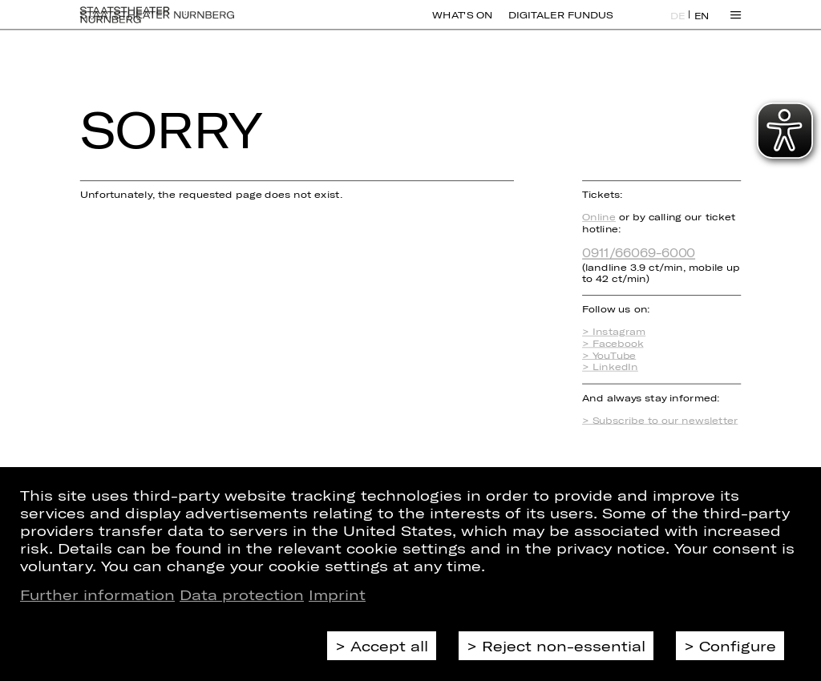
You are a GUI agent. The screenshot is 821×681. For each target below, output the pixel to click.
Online (599, 217)
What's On (462, 24)
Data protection (242, 594)
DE (678, 25)
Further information (97, 594)
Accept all (389, 646)
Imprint (337, 594)
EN (702, 25)
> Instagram (613, 332)
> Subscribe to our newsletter (660, 420)
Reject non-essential (563, 646)
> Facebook (612, 343)
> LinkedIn (610, 367)
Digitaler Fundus (560, 24)
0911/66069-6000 (638, 252)
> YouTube (609, 355)
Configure (737, 646)
